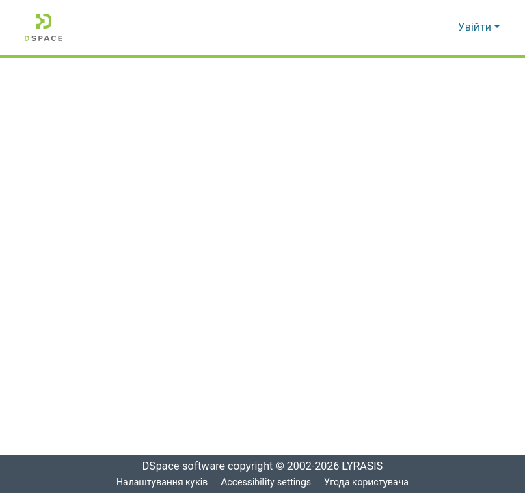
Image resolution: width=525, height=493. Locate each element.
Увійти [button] (476, 27)
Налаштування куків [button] (160, 482)
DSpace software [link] (179, 466)
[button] (43, 27)
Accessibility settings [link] (265, 482)
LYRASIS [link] (366, 466)
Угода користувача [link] (367, 482)
